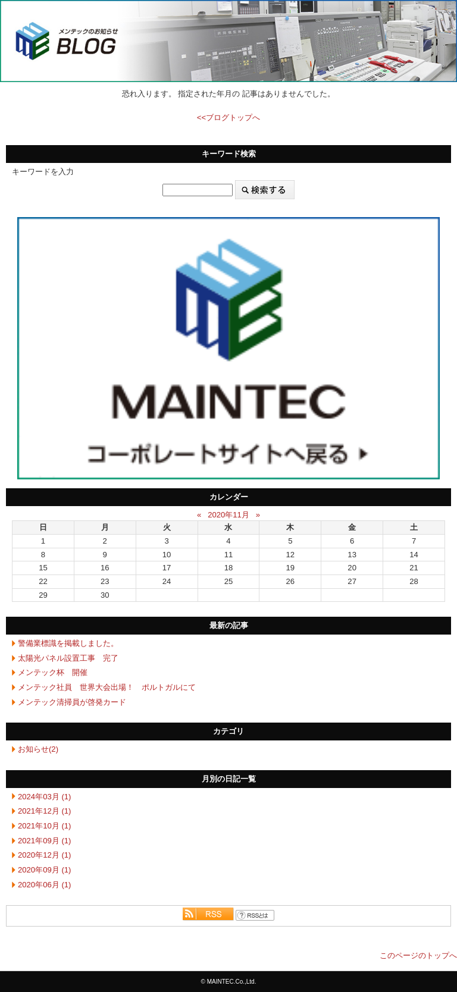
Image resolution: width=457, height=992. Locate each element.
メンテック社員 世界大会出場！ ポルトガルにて (107, 687)
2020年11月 (228, 514)
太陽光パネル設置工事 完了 (68, 658)
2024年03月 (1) (44, 796)
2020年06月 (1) (44, 884)
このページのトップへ (418, 955)
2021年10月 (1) (44, 825)
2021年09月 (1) (44, 840)
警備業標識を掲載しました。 (68, 643)
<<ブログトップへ (228, 117)
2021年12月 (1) (44, 810)
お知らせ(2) (38, 749)
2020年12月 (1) (44, 854)
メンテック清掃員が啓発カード (72, 702)
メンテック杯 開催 (52, 672)
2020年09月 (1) (44, 869)
